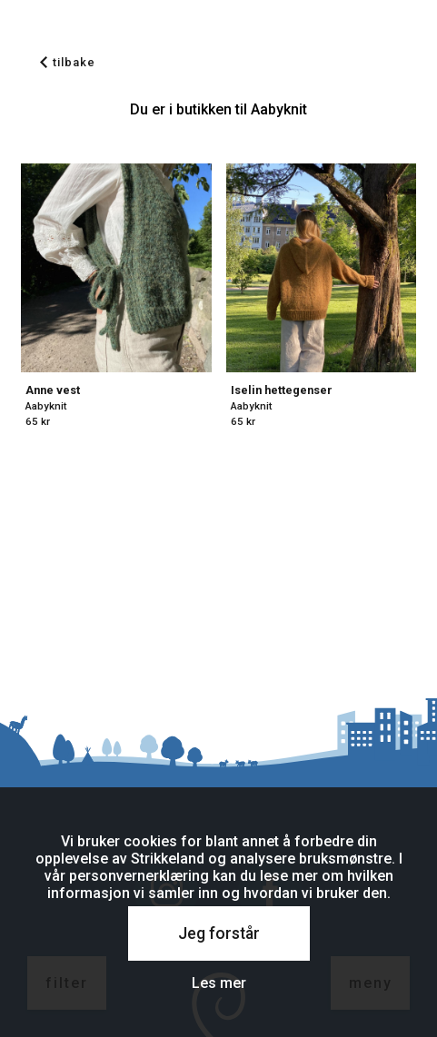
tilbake (67, 62)
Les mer (219, 983)
